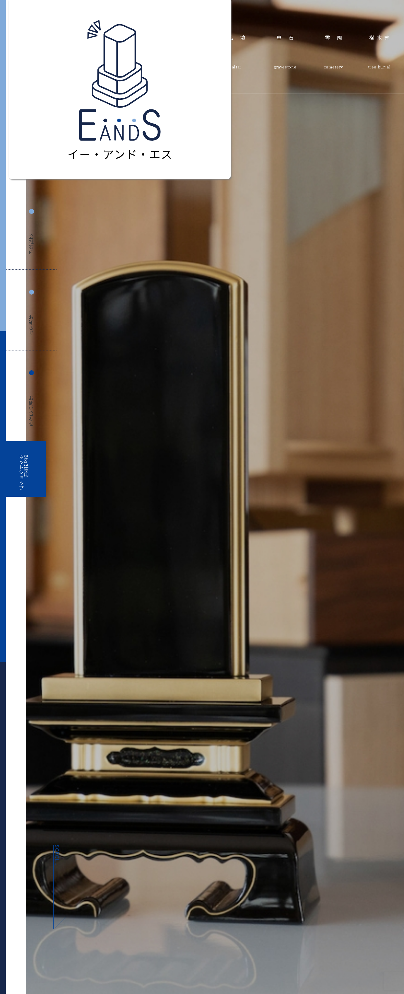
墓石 (288, 37)
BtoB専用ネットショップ (24, 472)
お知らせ (31, 324)
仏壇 (240, 37)
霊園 (337, 37)
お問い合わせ (31, 411)
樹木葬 (380, 37)
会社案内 (31, 244)
